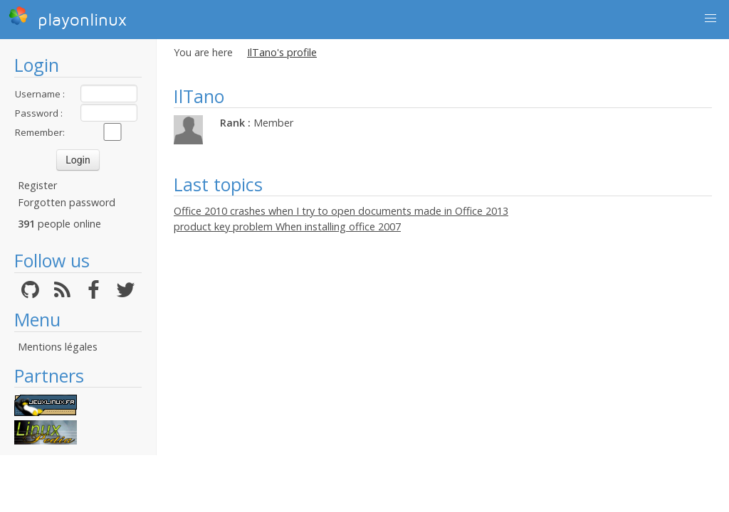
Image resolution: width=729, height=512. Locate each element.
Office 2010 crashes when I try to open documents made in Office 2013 (341, 211)
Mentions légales (58, 346)
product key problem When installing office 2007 (287, 226)
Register (37, 185)
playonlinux (68, 18)
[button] (710, 18)
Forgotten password (66, 202)
